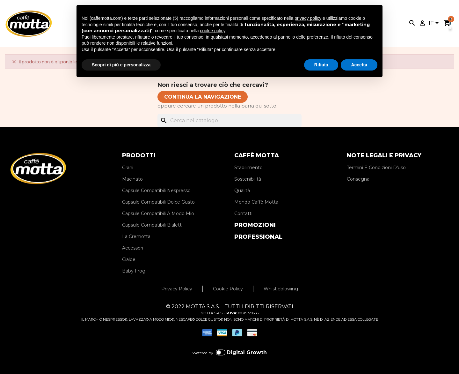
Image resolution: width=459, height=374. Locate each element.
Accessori (132, 248)
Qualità (242, 190)
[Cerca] (229, 120)
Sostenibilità (247, 179)
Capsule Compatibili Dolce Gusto (158, 202)
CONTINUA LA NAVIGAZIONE (202, 97)
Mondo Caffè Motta (256, 202)
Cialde (128, 259)
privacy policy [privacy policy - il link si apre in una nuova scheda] (308, 18)
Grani (127, 167)
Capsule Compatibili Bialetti (152, 225)
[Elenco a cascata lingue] (435, 23)
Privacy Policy (176, 289)
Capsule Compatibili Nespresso (156, 190)
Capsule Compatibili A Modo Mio (158, 213)
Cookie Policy (228, 289)
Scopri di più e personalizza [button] (121, 64)
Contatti (243, 213)
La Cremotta (136, 236)
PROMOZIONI (255, 224)
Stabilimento (248, 167)
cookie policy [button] (212, 30)
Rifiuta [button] (321, 64)
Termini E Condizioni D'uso (376, 167)
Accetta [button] (359, 64)
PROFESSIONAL (258, 236)
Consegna (358, 179)
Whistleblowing (281, 289)
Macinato (132, 179)
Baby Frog (133, 271)
